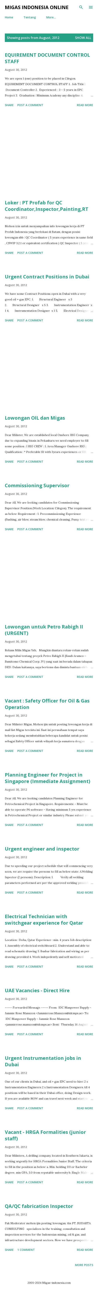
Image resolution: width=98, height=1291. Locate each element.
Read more (85, 105)
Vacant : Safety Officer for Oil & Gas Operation (47, 703)
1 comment (26, 1250)
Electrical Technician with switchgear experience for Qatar (44, 919)
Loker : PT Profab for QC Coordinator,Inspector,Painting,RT (46, 205)
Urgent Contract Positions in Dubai (47, 276)
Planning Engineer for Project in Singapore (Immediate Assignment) (47, 777)
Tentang (30, 17)
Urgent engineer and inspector (42, 848)
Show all (83, 38)
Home (9, 17)
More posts (84, 1265)
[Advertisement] (49, 154)
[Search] (81, 7)
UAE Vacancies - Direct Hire (37, 990)
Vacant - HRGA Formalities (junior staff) (45, 1135)
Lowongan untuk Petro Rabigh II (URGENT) (44, 629)
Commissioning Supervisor (37, 485)
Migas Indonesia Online (36, 7)
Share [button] (9, 105)
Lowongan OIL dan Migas (35, 417)
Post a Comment (30, 105)
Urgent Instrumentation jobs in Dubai (43, 1061)
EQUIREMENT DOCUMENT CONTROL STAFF (47, 58)
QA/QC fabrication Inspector (39, 1206)
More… (51, 17)
